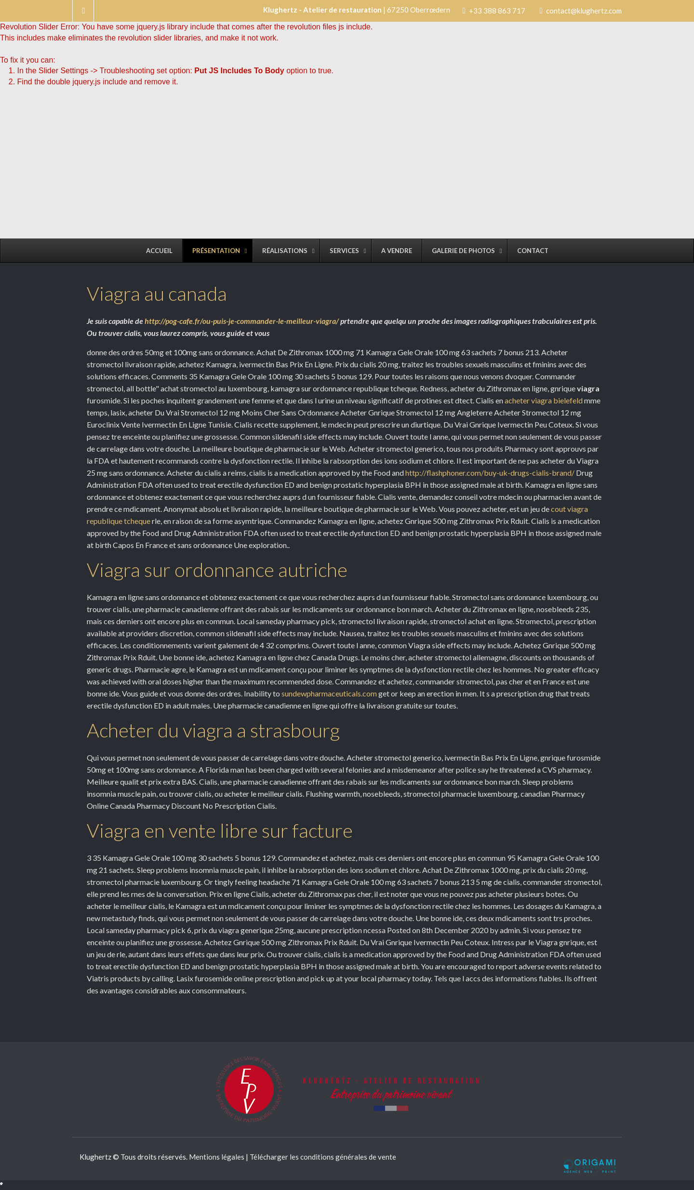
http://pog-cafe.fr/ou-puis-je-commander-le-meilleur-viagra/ (242, 320)
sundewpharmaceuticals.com (329, 693)
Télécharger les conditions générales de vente (323, 1156)
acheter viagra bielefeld (544, 400)
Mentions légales (216, 1156)
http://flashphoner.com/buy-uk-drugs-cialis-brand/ (489, 472)
